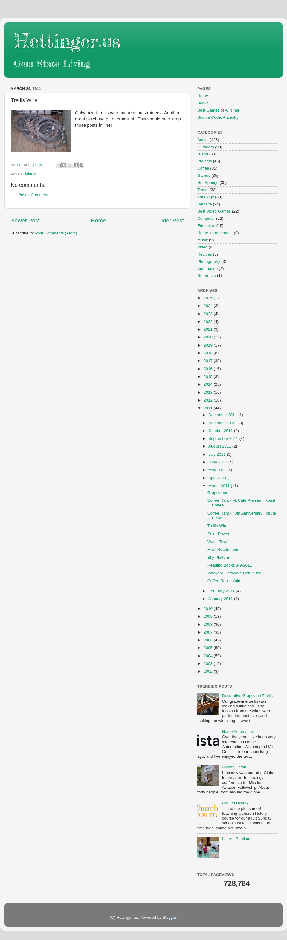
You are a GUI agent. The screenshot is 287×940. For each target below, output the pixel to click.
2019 (209, 345)
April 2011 (218, 478)
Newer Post (25, 220)
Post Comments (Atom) (56, 233)
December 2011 (223, 415)
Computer (206, 218)
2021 (209, 329)
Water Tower (218, 541)
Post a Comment (33, 195)
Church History (235, 803)
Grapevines (217, 492)
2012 (209, 400)
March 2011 (219, 485)
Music (202, 240)
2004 (209, 656)
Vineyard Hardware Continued (234, 573)
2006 (209, 640)
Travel (202, 189)
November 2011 (223, 423)
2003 (209, 663)
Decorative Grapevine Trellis (247, 695)
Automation (207, 268)
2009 (209, 616)
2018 (209, 353)
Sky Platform (218, 557)
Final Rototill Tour (223, 549)
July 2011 (217, 454)
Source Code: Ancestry (218, 117)
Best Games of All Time (218, 110)
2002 (209, 671)
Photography (208, 261)
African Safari (234, 767)
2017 (209, 360)
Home (98, 220)
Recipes (204, 254)
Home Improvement (215, 233)
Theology (205, 197)
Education (206, 225)
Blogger (169, 917)
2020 (209, 337)
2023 (209, 314)
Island (30, 173)
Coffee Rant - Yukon (225, 581)
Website (204, 204)
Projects (204, 161)
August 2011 (220, 446)
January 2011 (221, 598)
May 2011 (217, 470)
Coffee (203, 168)
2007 (209, 632)
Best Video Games (214, 211)
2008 (209, 624)
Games (203, 175)
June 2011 (218, 462)
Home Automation (238, 731)
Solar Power (218, 534)
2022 (209, 321)
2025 (209, 298)
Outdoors (205, 147)
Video (202, 247)
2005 (209, 648)
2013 (209, 392)
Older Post (170, 220)
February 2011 (222, 591)
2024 (209, 305)
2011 (209, 408)
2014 (209, 384)
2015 (209, 376)
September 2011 (223, 438)
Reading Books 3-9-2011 (229, 565)
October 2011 (221, 430)
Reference (206, 275)
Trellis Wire (217, 526)
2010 (209, 608)
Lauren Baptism (236, 839)
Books (203, 103)
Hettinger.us (66, 41)
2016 (209, 369)
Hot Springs (208, 182)
